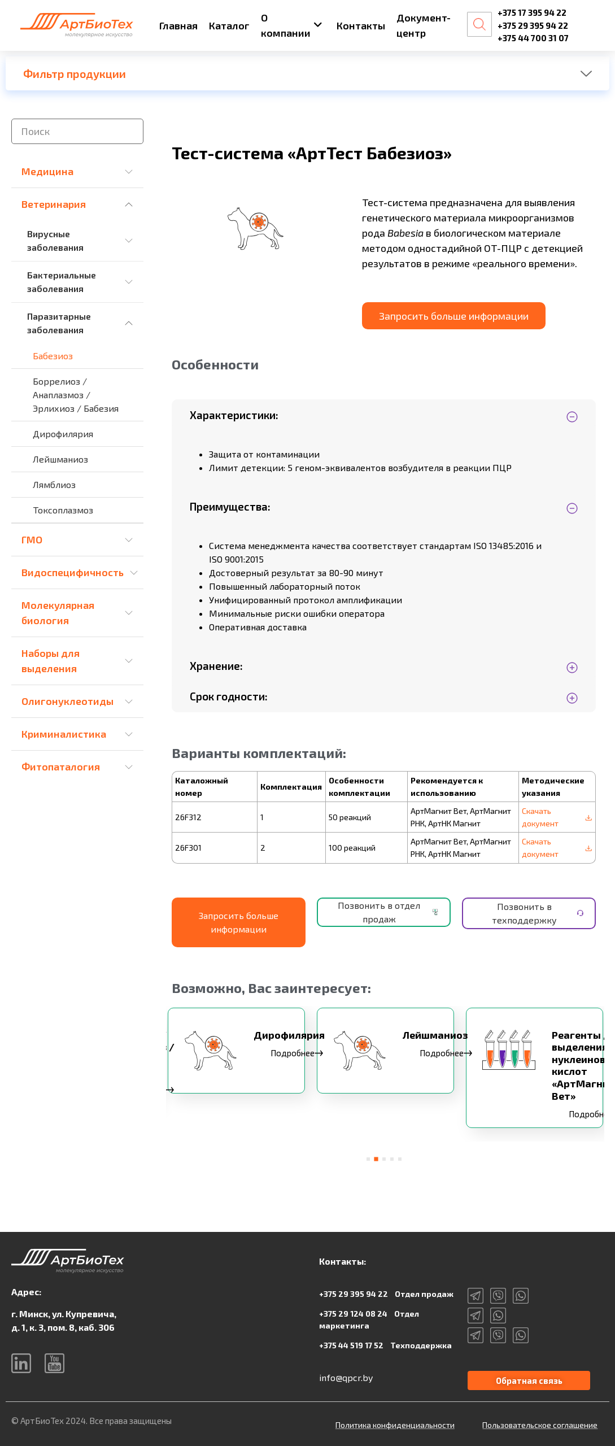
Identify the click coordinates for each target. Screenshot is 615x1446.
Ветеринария (53, 204)
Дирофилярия (63, 433)
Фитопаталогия (60, 766)
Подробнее (300, 1057)
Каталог (229, 25)
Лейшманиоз (60, 459)
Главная (178, 25)
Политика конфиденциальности (395, 1423)
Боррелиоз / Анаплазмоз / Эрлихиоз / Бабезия (76, 394)
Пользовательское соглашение (539, 1423)
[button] (368, 1155)
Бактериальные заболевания (61, 281)
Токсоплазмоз (63, 509)
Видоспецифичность (72, 572)
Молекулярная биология (57, 612)
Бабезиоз (53, 355)
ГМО (31, 539)
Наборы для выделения (50, 660)
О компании (291, 25)
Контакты (361, 25)
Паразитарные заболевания (59, 323)
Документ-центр (423, 25)
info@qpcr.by (346, 1373)
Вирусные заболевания (55, 240)
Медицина (47, 171)
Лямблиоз (54, 484)
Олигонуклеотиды (67, 701)
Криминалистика (63, 734)
